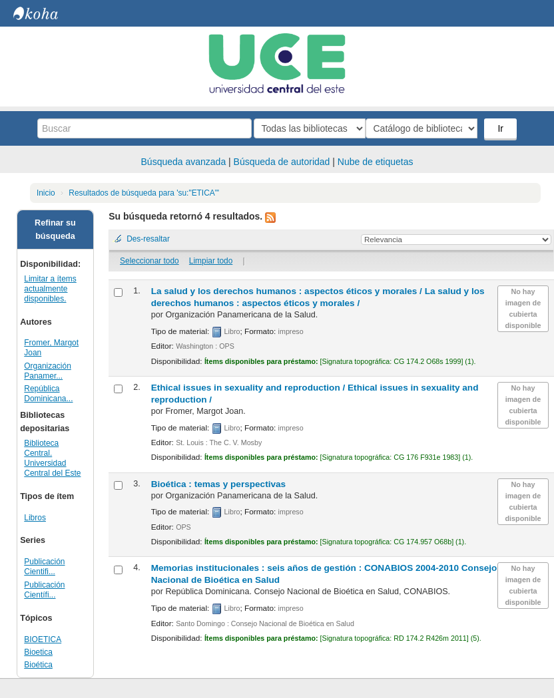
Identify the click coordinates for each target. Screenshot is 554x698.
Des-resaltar (148, 239)
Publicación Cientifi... (44, 566)
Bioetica (38, 652)
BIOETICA (42, 639)
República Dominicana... (48, 393)
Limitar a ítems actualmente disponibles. (50, 288)
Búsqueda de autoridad (282, 161)
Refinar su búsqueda (55, 229)
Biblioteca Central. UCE (46, 13)
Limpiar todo (210, 260)
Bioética (38, 664)
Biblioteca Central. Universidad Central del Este (52, 458)
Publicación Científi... (44, 590)
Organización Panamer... (47, 371)
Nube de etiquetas (376, 161)
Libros (35, 517)
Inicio (46, 193)
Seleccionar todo (149, 260)
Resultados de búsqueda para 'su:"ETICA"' (144, 193)
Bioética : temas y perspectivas (218, 484)
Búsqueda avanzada (183, 161)
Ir (502, 128)
